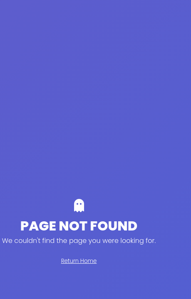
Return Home (79, 261)
